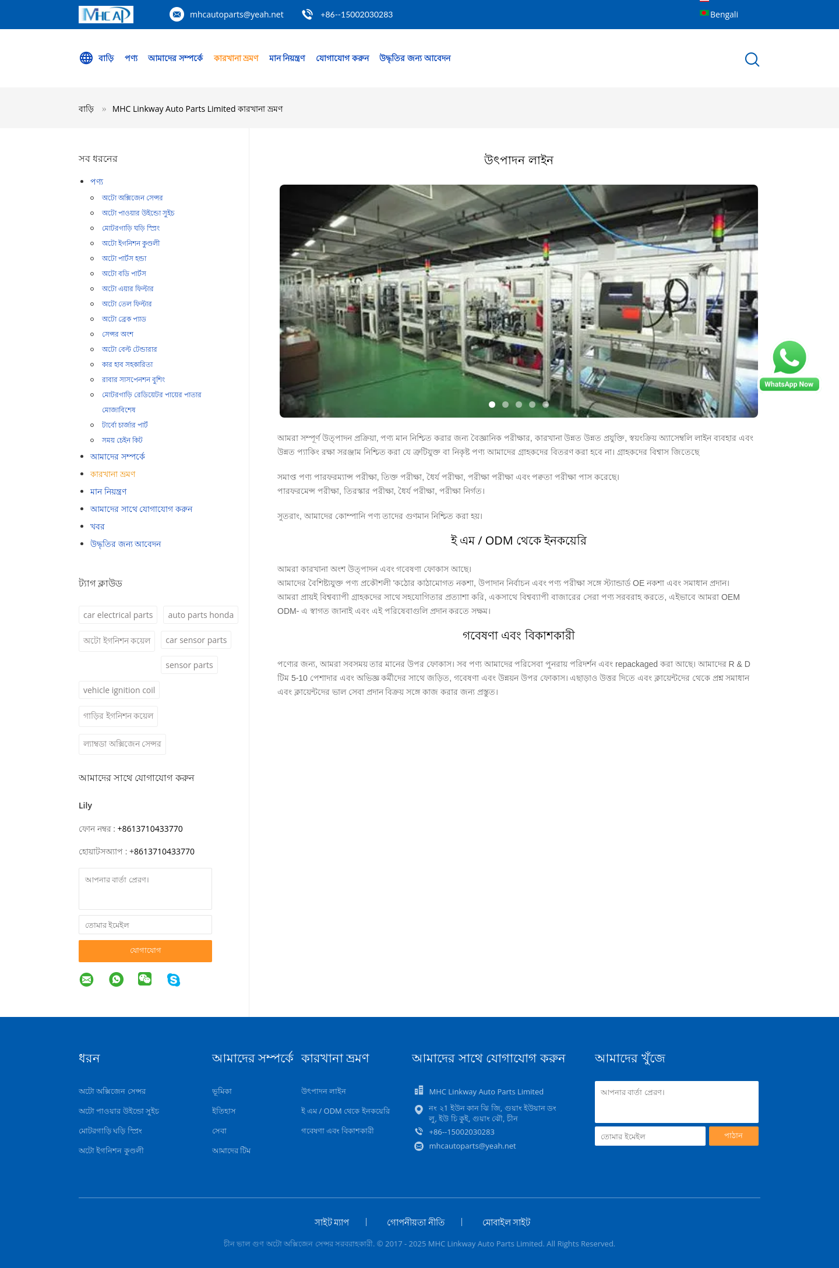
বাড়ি (96, 58)
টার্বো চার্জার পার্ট (125, 425)
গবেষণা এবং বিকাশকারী (338, 1130)
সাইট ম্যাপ (332, 1222)
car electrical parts (118, 614)
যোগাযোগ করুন (342, 57)
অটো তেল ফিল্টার (127, 304)
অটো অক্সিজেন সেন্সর (132, 198)
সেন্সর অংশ (117, 334)
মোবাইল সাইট (506, 1222)
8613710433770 (164, 851)
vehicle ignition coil (119, 689)
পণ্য (131, 57)
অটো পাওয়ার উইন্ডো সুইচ (138, 213)
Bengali (724, 14)
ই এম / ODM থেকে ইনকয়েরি (345, 1110)
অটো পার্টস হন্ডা (124, 258)
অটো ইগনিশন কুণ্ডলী (131, 243)
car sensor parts (196, 639)
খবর (97, 526)
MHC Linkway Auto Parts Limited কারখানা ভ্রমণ (197, 108)
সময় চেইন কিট (122, 440)
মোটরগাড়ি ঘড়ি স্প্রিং (131, 228)
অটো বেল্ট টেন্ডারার (129, 349)
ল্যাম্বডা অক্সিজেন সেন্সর (122, 743)
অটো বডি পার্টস (124, 273)
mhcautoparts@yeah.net (237, 14)
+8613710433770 (150, 828)
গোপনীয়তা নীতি (416, 1222)
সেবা (219, 1130)
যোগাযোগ (145, 950)
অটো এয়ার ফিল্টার (128, 289)
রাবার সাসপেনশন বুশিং (133, 379)
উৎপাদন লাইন (323, 1091)
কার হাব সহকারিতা (127, 364)
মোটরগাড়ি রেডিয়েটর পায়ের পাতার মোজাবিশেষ (152, 402)
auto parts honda (201, 614)
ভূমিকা (222, 1091)
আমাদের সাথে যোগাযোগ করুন (141, 508)
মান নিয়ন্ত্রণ (287, 57)
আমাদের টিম (231, 1150)
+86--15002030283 (356, 14)
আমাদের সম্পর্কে (175, 57)
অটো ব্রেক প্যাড (124, 319)
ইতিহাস (224, 1110)
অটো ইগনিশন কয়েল (116, 640)
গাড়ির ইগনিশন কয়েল (118, 715)
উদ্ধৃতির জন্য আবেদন (414, 57)
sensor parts (189, 664)
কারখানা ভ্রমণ (236, 57)
